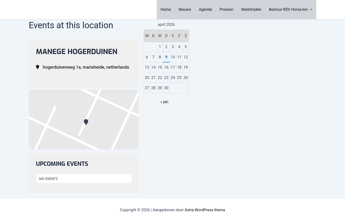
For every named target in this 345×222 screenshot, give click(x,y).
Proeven (226, 9)
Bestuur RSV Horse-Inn (290, 9)
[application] (310, 9)
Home (166, 9)
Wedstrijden (251, 9)
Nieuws (184, 9)
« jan (164, 102)
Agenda (205, 9)
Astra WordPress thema (205, 210)
